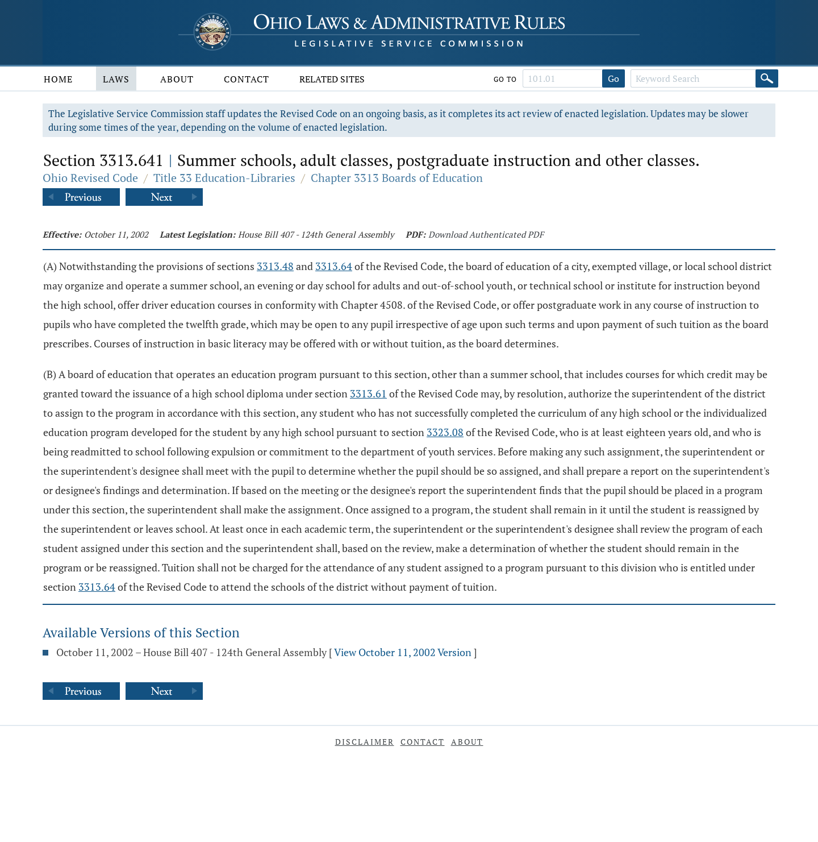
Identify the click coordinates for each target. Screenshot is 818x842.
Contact (246, 79)
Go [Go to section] (613, 78)
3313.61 (368, 393)
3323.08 (445, 432)
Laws (116, 79)
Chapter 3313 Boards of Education (397, 177)
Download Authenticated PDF (486, 234)
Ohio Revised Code (90, 177)
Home (58, 79)
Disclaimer (364, 741)
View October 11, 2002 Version (402, 652)
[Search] (767, 78)
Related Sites (332, 79)
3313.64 (333, 266)
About (177, 79)
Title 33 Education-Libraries (224, 177)
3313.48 (275, 266)
